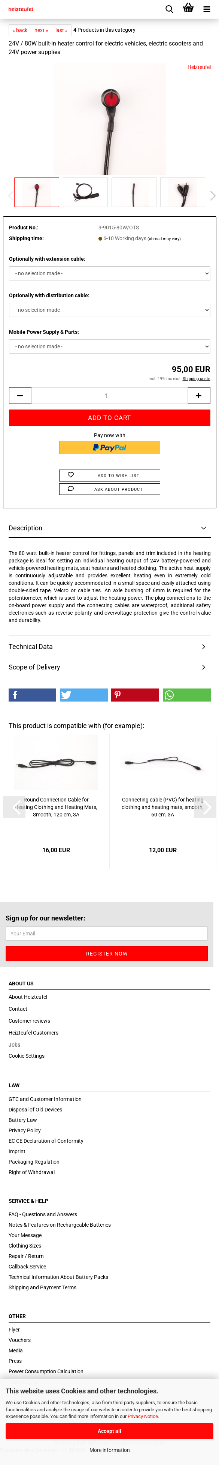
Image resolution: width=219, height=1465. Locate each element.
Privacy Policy (25, 1130)
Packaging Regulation (34, 1162)
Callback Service (27, 1267)
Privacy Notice (143, 1416)
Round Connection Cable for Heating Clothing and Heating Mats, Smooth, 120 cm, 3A (56, 807)
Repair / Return (26, 1256)
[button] (210, 196)
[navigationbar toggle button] (207, 9)
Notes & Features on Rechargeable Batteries (60, 1225)
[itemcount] (109, 395)
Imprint (17, 1151)
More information (109, 1450)
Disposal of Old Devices (35, 1110)
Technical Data (31, 646)
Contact (18, 1009)
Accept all (109, 1431)
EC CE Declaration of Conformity (46, 1141)
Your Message (25, 1235)
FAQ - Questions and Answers (43, 1214)
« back (19, 30)
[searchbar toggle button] (169, 9)
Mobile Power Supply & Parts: (44, 332)
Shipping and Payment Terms (42, 1287)
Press (15, 1361)
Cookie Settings (27, 1056)
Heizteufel (199, 67)
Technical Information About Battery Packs (58, 1277)
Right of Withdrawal (32, 1172)
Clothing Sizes (25, 1246)
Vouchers (20, 1340)
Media (16, 1350)
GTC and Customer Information (45, 1099)
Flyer (14, 1330)
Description (25, 528)
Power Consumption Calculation (46, 1371)
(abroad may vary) (164, 238)
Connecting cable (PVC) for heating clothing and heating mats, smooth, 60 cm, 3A (163, 807)
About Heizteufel (28, 997)
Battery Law (23, 1120)
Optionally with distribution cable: (49, 295)
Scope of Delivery (34, 667)
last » (61, 30)
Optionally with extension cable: (47, 259)
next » (41, 30)
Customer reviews (29, 1021)
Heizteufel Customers (33, 1033)
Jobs (14, 1045)
